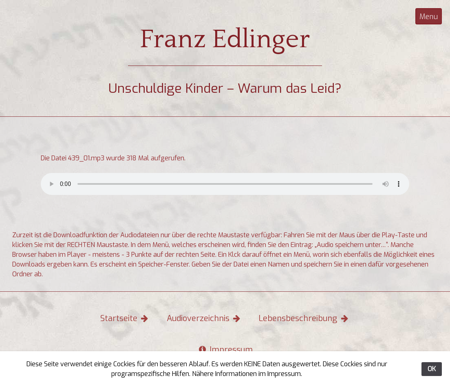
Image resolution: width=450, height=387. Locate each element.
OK (432, 369)
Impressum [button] (225, 349)
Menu (428, 17)
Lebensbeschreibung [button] (304, 318)
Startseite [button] (125, 318)
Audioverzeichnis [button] (204, 318)
